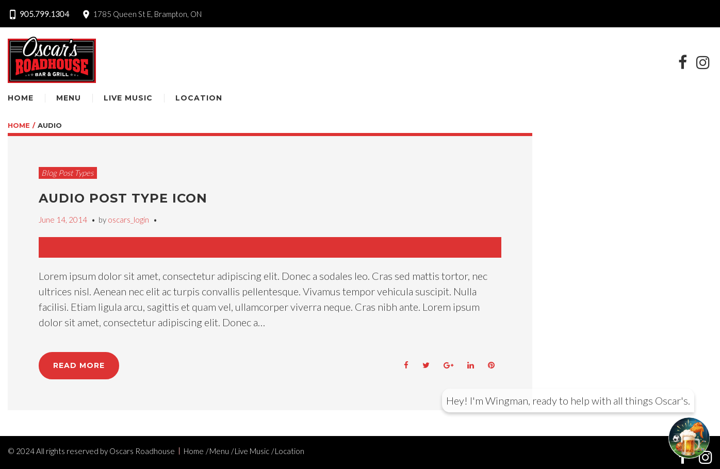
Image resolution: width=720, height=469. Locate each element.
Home (21, 98)
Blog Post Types (67, 172)
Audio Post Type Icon (123, 198)
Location (198, 98)
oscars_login (128, 219)
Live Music (128, 98)
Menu (68, 98)
